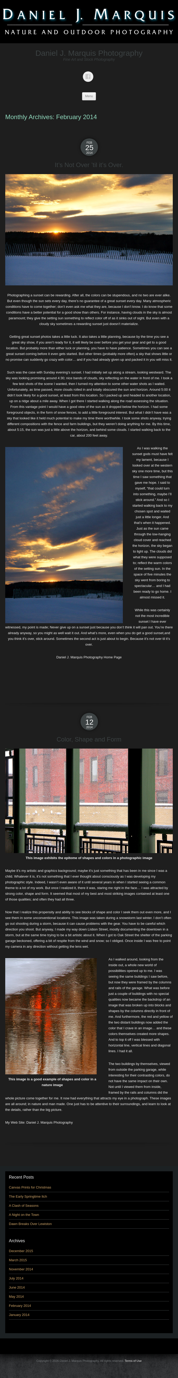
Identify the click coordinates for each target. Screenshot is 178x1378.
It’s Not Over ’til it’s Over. (89, 164)
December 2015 (21, 1251)
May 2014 (16, 1297)
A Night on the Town (24, 1215)
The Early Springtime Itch (28, 1196)
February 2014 (20, 1306)
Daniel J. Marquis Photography (88, 53)
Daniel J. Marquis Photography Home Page (89, 657)
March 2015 (18, 1260)
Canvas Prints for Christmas (30, 1187)
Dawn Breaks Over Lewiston (30, 1224)
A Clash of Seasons (23, 1206)
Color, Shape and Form (88, 739)
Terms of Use (133, 1360)
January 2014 (19, 1315)
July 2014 (16, 1278)
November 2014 (21, 1269)
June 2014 (17, 1287)
